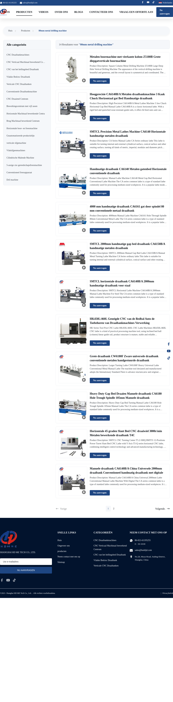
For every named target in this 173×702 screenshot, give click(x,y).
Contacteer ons (101, 12)
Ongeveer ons (64, 546)
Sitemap (61, 562)
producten (62, 551)
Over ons (61, 12)
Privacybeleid (168, 593)
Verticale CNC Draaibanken (106, 565)
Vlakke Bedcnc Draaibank (105, 560)
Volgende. (162, 508)
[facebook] (2, 580)
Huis (10, 31)
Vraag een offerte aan (136, 12)
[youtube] (8, 580)
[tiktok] (14, 580)
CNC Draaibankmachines (105, 540)
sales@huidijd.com (30, 3)
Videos (43, 12)
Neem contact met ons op (69, 556)
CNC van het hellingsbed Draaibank (110, 555)
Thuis (6, 12)
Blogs (78, 12)
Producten (24, 12)
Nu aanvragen (165, 12)
